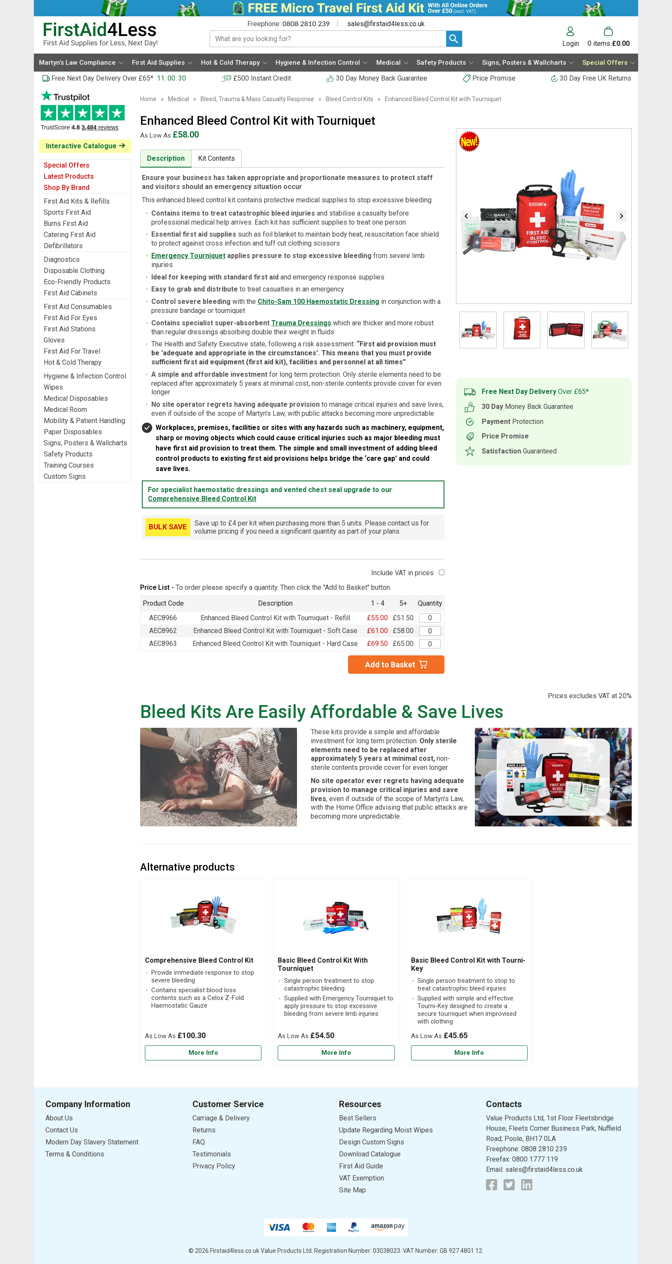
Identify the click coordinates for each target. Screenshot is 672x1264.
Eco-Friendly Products (77, 282)
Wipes (53, 387)
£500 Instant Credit (262, 78)
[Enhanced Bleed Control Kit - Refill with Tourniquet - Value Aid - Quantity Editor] (430, 618)
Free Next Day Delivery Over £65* (102, 78)
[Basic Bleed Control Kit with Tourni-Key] (469, 972)
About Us (59, 1118)
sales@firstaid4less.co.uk (386, 24)
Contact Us (61, 1130)
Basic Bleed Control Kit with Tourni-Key (468, 964)
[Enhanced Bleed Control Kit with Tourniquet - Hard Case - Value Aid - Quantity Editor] (430, 644)
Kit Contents (216, 158)
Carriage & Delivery (221, 1118)
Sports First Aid (67, 212)
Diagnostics (62, 259)
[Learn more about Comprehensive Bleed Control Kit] (203, 1052)
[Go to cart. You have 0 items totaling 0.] (609, 37)
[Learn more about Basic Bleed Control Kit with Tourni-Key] (469, 1052)
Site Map (352, 1190)
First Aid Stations (70, 329)
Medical (178, 99)
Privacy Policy (213, 1166)
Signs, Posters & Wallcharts (85, 443)
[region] (203, 919)
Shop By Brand (67, 187)
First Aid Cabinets (70, 293)
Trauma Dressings (301, 323)
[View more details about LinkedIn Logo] (526, 1184)
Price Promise (494, 78)
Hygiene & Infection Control (85, 376)
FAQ (198, 1142)
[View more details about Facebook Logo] (491, 1184)
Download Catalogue (370, 1154)
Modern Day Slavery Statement (91, 1142)
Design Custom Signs (371, 1142)
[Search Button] (454, 39)
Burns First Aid (66, 223)
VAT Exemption (361, 1178)
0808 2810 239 (306, 23)
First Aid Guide (361, 1166)
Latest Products (69, 176)
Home (148, 99)
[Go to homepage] (115, 34)
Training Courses (69, 465)
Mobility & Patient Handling (84, 421)
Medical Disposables (76, 398)
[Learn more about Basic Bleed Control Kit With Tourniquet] (336, 1052)
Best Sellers (357, 1118)
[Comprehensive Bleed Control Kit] (203, 972)
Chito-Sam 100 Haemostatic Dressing (318, 301)
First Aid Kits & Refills (77, 201)
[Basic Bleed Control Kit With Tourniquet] (336, 972)
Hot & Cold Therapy (73, 362)
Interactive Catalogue (81, 146)
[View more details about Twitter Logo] (509, 1184)
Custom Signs (65, 476)
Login (570, 43)
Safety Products (68, 454)
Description (166, 158)
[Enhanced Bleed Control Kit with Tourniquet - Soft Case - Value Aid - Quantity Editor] (430, 631)
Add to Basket (390, 664)
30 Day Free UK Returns (595, 78)
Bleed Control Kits (349, 99)
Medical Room (65, 409)
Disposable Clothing (74, 271)
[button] (575, 37)
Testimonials (85, 114)
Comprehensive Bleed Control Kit (202, 499)
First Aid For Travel (72, 351)
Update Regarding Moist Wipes (386, 1130)
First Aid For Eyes (70, 318)
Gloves (54, 340)
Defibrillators (63, 246)
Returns (204, 1130)
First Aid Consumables (78, 307)
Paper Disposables (73, 432)
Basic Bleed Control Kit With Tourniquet (323, 964)
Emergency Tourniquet (188, 256)
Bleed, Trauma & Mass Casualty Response (257, 99)
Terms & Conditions (74, 1154)
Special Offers (67, 165)
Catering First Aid (70, 235)
